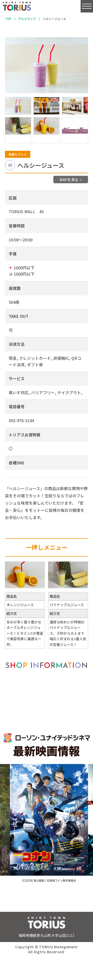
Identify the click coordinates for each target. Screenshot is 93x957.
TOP (8, 18)
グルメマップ (27, 18)
